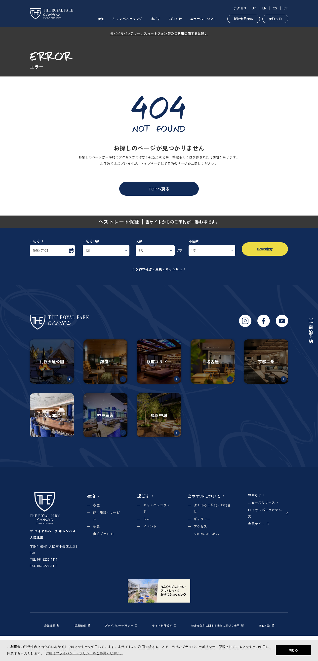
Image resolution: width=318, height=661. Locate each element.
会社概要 (51, 625)
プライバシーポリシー (121, 625)
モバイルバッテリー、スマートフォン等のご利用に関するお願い (159, 33)
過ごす (156, 18)
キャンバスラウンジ (127, 18)
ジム (146, 518)
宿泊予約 (275, 18)
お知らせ (175, 18)
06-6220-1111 (47, 559)
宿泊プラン (103, 533)
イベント (150, 526)
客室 (96, 505)
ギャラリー (202, 518)
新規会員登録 (244, 18)
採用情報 (82, 625)
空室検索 (265, 249)
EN (264, 8)
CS (275, 8)
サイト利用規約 (164, 625)
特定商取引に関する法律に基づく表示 (217, 625)
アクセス (240, 8)
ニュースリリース (263, 502)
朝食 (96, 526)
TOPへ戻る (159, 189)
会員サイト (258, 523)
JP (254, 8)
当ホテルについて (203, 18)
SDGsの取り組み (206, 533)
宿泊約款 (266, 625)
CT (285, 8)
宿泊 (101, 18)
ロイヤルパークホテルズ (268, 513)
